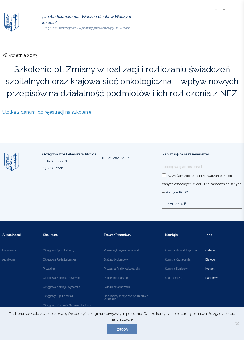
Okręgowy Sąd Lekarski (58, 296)
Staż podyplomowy (116, 259)
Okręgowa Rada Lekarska (59, 259)
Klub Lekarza (173, 278)
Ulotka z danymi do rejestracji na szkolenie (46, 112)
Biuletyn (210, 259)
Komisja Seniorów (176, 268)
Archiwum (8, 259)
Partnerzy (211, 278)
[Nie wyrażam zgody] (237, 323)
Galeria (210, 250)
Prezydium (49, 268)
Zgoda (122, 329)
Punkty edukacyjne (116, 278)
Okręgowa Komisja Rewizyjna (61, 278)
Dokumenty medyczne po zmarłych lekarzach (126, 298)
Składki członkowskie (117, 287)
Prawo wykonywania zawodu (122, 250)
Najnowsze (9, 250)
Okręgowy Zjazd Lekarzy (58, 250)
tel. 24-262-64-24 (115, 158)
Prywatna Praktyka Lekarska (122, 268)
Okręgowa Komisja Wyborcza (61, 287)
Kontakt (210, 268)
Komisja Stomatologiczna (181, 250)
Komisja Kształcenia (177, 259)
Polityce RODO (177, 192)
